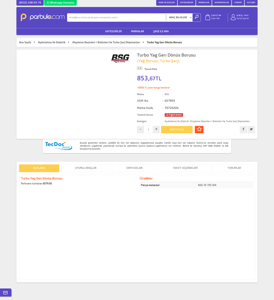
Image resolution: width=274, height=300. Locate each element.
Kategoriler (186, 3)
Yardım (238, 3)
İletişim (251, 3)
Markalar (204, 3)
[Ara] (116, 17)
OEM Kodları (134, 168)
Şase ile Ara (161, 31)
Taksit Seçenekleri (185, 168)
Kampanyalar (222, 3)
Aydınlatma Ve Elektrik (51, 42)
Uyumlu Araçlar (85, 168)
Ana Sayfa (25, 42)
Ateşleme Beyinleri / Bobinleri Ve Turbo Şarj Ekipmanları (106, 42)
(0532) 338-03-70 (30, 2)
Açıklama (39, 168)
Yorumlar (234, 168)
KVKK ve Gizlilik (167, 3)
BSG (167, 94)
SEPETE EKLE (177, 129)
